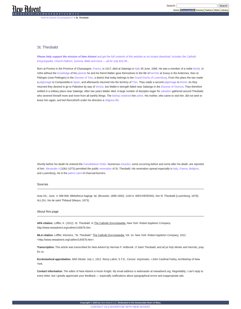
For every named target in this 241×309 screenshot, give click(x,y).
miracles (125, 164)
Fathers (209, 10)
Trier (134, 82)
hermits (154, 73)
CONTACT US (99, 306)
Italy (137, 68)
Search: (171, 5)
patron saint (75, 173)
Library (224, 10)
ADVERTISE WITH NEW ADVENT (130, 306)
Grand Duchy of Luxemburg (151, 77)
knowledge (63, 73)
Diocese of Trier (83, 77)
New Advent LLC (109, 302)
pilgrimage (45, 82)
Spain (76, 82)
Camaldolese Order (94, 164)
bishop (116, 95)
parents (82, 73)
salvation (166, 91)
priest (140, 95)
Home (176, 10)
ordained (126, 95)
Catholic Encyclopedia (59, 18)
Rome (183, 82)
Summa (199, 10)
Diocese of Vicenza (172, 86)
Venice (100, 86)
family (196, 68)
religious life (112, 100)
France (97, 68)
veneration (105, 168)
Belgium (194, 168)
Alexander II (53, 168)
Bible (217, 10)
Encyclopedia (187, 10)
